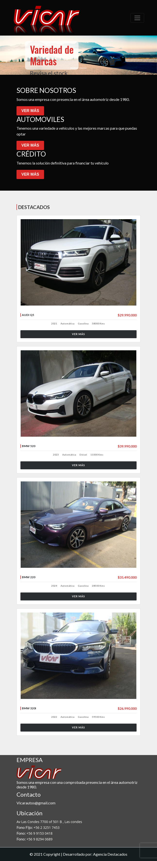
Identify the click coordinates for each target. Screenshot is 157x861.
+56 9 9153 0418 (39, 833)
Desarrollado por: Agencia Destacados (95, 854)
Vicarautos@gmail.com (36, 803)
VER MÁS (30, 111)
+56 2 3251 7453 (47, 827)
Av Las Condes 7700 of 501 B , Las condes (49, 821)
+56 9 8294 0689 (39, 839)
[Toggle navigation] (137, 18)
